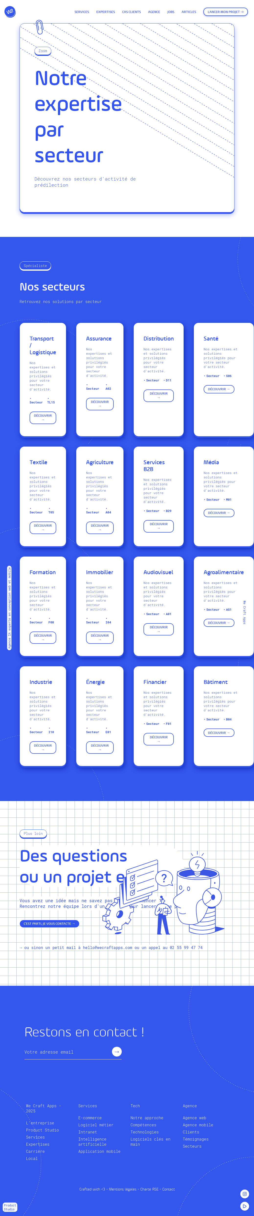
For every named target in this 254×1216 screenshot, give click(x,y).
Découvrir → (43, 417)
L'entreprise (40, 1122)
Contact (168, 1189)
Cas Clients (131, 12)
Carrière (35, 1151)
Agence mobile (198, 1124)
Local (32, 1158)
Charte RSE (149, 1189)
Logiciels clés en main (150, 1141)
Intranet (87, 1131)
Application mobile (99, 1151)
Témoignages (196, 1139)
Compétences (143, 1124)
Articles (189, 12)
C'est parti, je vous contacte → (49, 924)
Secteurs (192, 1146)
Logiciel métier (95, 1124)
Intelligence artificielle (92, 1141)
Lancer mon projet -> (225, 12)
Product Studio (42, 1129)
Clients (191, 1131)
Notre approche (147, 1117)
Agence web (194, 1117)
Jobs (170, 12)
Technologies (145, 1131)
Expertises (105, 12)
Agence (154, 12)
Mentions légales (122, 1189)
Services (82, 12)
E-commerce (90, 1117)
